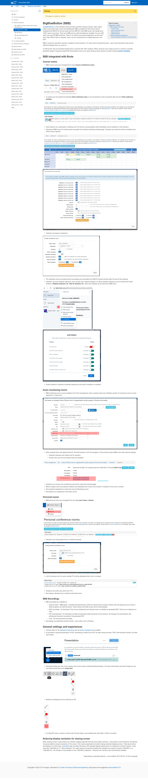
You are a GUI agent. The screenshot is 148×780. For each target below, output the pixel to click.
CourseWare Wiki (20, 2)
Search (126, 2)
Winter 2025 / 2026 (17, 64)
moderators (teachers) (66, 630)
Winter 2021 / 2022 (17, 86)
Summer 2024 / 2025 (17, 67)
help (23, 6)
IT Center (62, 767)
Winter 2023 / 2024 (17, 75)
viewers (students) (85, 630)
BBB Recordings (115, 33)
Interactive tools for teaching (20, 44)
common (15, 20)
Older (13, 107)
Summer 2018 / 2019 (17, 99)
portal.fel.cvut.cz (17, 52)
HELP (14, 14)
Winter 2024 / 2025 (17, 69)
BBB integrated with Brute (117, 27)
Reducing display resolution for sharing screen (123, 37)
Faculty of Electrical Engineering (77, 767)
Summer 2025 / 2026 (17, 61)
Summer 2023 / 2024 (17, 72)
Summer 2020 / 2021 (17, 88)
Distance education (18, 22)
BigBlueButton (49, 27)
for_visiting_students (18, 41)
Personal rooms (115, 32)
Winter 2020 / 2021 (17, 91)
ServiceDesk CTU (115, 767)
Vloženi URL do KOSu (18, 55)
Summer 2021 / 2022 (17, 83)
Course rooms (115, 28)
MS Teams (18, 32)
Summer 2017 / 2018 (17, 105)
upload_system (17, 46)
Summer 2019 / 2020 (17, 94)
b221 (17, 6)
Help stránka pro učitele (19, 49)
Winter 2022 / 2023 (17, 80)
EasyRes (66, 746)
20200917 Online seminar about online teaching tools (26, 26)
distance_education (34, 6)
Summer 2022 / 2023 (17, 78)
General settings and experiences (119, 35)
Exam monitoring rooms (117, 30)
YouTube (18, 38)
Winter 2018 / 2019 (17, 102)
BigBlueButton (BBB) (21, 30)
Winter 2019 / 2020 (17, 96)
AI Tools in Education (18, 17)
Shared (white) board (21, 35)
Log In (134, 2)
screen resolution (124, 51)
